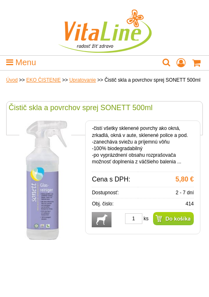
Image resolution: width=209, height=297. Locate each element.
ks (146, 219)
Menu (21, 62)
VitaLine (104, 26)
